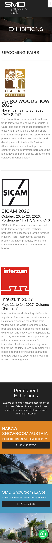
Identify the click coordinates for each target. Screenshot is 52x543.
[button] (50, 3)
